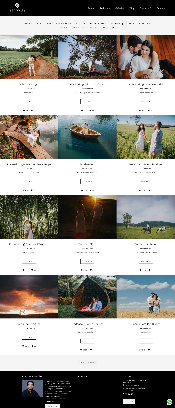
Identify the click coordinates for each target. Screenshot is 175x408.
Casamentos (44, 24)
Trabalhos (105, 8)
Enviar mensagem (132, 385)
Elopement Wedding (85, 28)
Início (91, 8)
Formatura (107, 28)
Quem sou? (145, 8)
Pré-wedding (64, 24)
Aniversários (98, 24)
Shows (64, 28)
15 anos (80, 24)
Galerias (119, 8)
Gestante (144, 24)
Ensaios (115, 24)
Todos (28, 24)
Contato (161, 8)
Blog (131, 8)
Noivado (129, 24)
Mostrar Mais (87, 362)
